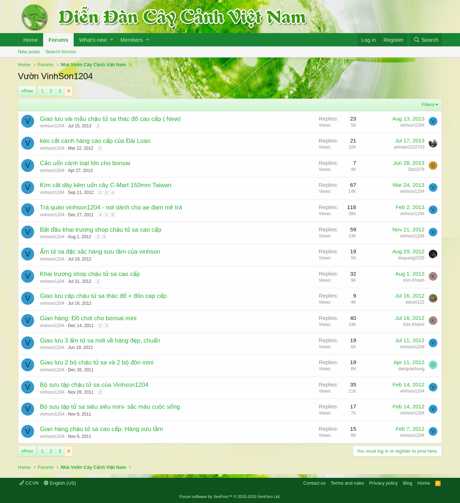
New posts (29, 51)
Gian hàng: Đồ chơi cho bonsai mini (88, 318)
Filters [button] (428, 104)
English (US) (60, 483)
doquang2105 (411, 257)
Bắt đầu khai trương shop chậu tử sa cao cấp (100, 229)
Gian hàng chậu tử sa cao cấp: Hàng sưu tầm (101, 429)
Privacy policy (383, 483)
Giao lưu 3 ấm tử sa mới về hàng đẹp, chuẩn (100, 340)
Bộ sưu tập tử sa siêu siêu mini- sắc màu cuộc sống (110, 406)
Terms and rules (347, 483)
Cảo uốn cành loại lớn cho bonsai (85, 163)
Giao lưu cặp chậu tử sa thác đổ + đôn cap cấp (103, 296)
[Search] (426, 39)
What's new (93, 40)
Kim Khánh (413, 280)
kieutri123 (415, 302)
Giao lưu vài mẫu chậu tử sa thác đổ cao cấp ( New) (110, 118)
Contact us (314, 483)
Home (30, 40)
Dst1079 (416, 169)
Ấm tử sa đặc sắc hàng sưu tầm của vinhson (100, 251)
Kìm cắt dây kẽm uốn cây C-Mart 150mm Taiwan (105, 185)
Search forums (61, 51)
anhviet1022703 (409, 147)
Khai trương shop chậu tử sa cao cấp (90, 274)
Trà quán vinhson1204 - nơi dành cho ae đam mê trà (111, 207)
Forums (58, 40)
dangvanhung (411, 368)
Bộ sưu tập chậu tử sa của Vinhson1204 (94, 384)
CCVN (28, 483)
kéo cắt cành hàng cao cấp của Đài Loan (95, 140)
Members (131, 40)
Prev (28, 91)
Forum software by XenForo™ (230, 496)
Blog (407, 483)
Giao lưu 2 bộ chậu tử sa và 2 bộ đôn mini (96, 362)
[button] (111, 39)
